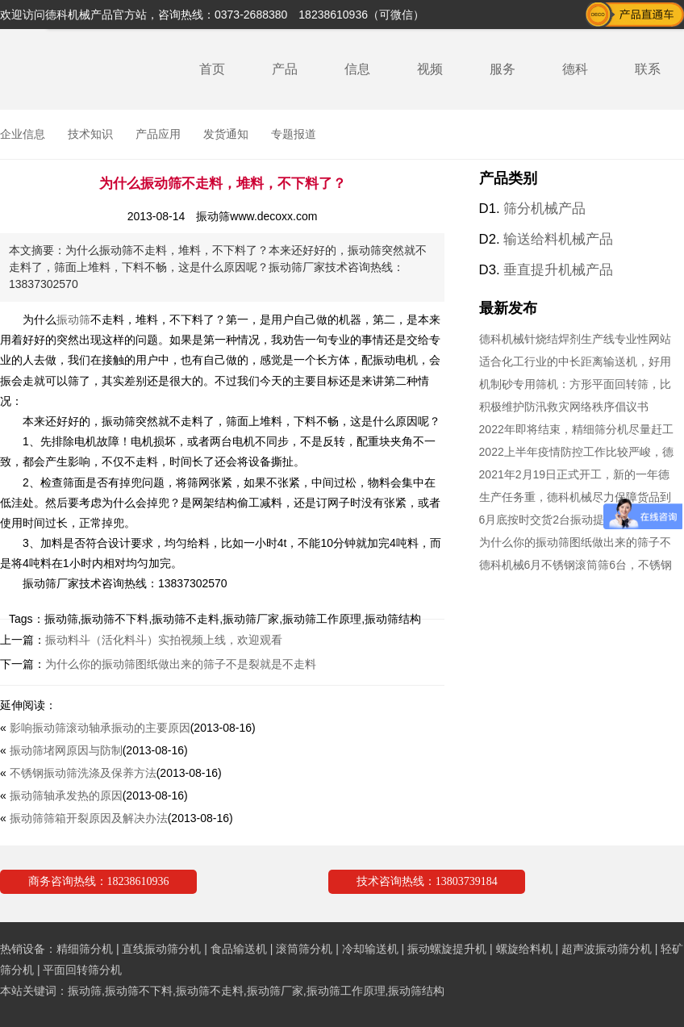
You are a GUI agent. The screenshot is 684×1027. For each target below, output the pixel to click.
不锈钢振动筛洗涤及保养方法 (83, 772)
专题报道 (293, 133)
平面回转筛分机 (82, 969)
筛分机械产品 (544, 208)
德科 (575, 69)
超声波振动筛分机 (606, 948)
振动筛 (73, 319)
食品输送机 (239, 948)
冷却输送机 (370, 948)
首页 (212, 69)
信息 (357, 69)
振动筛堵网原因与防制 (66, 750)
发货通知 (225, 133)
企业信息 (22, 133)
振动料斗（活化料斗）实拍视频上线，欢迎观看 (163, 639)
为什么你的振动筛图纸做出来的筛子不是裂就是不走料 (180, 664)
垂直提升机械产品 (558, 270)
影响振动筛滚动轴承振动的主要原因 (100, 727)
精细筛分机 (84, 948)
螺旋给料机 (524, 948)
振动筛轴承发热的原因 (66, 795)
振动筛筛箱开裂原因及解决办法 (89, 818)
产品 (285, 69)
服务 (502, 69)
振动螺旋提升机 (446, 948)
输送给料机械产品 (558, 239)
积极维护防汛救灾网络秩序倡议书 (564, 406)
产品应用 (158, 133)
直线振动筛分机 (161, 948)
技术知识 (90, 133)
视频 (430, 69)
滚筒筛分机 (304, 948)
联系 (648, 69)
